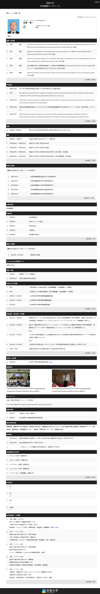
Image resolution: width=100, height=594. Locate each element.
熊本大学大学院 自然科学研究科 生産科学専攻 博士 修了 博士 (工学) (49, 130)
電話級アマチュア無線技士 (27, 274)
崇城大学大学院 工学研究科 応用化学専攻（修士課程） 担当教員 (48, 152)
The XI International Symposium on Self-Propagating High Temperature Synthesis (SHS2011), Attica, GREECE (26, 389)
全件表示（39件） (90, 477)
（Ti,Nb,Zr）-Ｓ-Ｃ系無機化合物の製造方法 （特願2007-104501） (40, 447)
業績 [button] (9, 36)
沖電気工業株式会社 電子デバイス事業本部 (42, 139)
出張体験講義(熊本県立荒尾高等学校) (41, 181)
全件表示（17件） (90, 309)
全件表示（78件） (90, 121)
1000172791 (10, 265)
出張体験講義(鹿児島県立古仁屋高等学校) (43, 177)
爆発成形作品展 (35, 255)
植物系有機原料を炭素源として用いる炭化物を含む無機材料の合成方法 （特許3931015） (46, 438)
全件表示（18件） (90, 353)
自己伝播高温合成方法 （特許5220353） (31, 443)
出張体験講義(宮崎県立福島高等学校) (41, 189)
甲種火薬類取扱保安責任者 (27, 278)
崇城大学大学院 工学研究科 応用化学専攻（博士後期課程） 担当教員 (50, 156)
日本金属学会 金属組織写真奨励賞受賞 (31, 418)
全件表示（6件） (91, 582)
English (97, 2)
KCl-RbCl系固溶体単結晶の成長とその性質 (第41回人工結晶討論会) (40, 89)
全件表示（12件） (90, 160)
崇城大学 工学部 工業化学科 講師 (39, 148)
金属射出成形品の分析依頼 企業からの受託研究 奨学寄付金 (47, 349)
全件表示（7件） (91, 239)
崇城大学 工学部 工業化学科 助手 (39, 143)
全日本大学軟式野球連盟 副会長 (38, 362)
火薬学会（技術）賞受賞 (26, 413)
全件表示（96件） (90, 80)
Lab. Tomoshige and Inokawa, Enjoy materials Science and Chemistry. (29, 404)
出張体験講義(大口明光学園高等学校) (41, 185)
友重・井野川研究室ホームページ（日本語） (20, 400)
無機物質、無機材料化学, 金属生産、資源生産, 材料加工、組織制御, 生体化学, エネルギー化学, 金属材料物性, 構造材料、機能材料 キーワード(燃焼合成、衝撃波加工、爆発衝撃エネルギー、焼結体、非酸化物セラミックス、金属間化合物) (51, 428)
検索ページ (9, 13)
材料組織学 (10, 208)
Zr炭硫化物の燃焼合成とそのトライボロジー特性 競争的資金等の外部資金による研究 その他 (57, 344)
